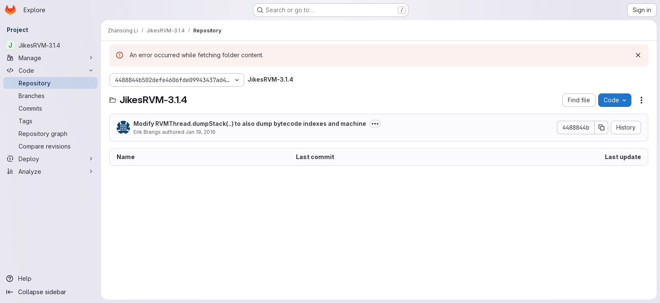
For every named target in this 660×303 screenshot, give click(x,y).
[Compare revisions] (50, 146)
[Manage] (50, 58)
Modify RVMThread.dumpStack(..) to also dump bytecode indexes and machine (249, 123)
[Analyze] (50, 171)
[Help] (50, 278)
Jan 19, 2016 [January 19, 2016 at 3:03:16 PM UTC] (201, 132)
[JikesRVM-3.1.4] (50, 45)
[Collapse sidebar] (50, 292)
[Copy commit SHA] (601, 127)
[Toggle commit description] (375, 124)
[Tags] (50, 121)
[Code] (50, 70)
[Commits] (50, 108)
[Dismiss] (638, 55)
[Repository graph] (50, 133)
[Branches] (50, 95)
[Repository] (50, 83)
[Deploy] (50, 159)
